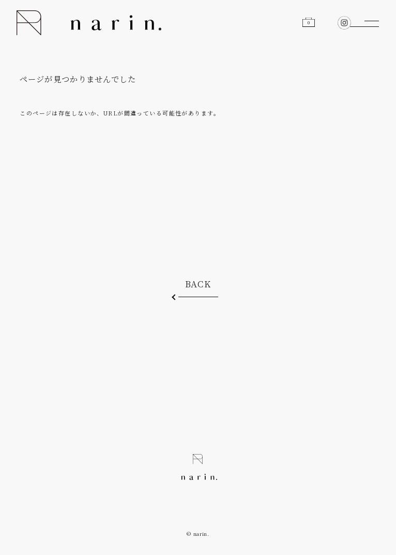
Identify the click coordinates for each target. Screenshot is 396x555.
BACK (197, 284)
